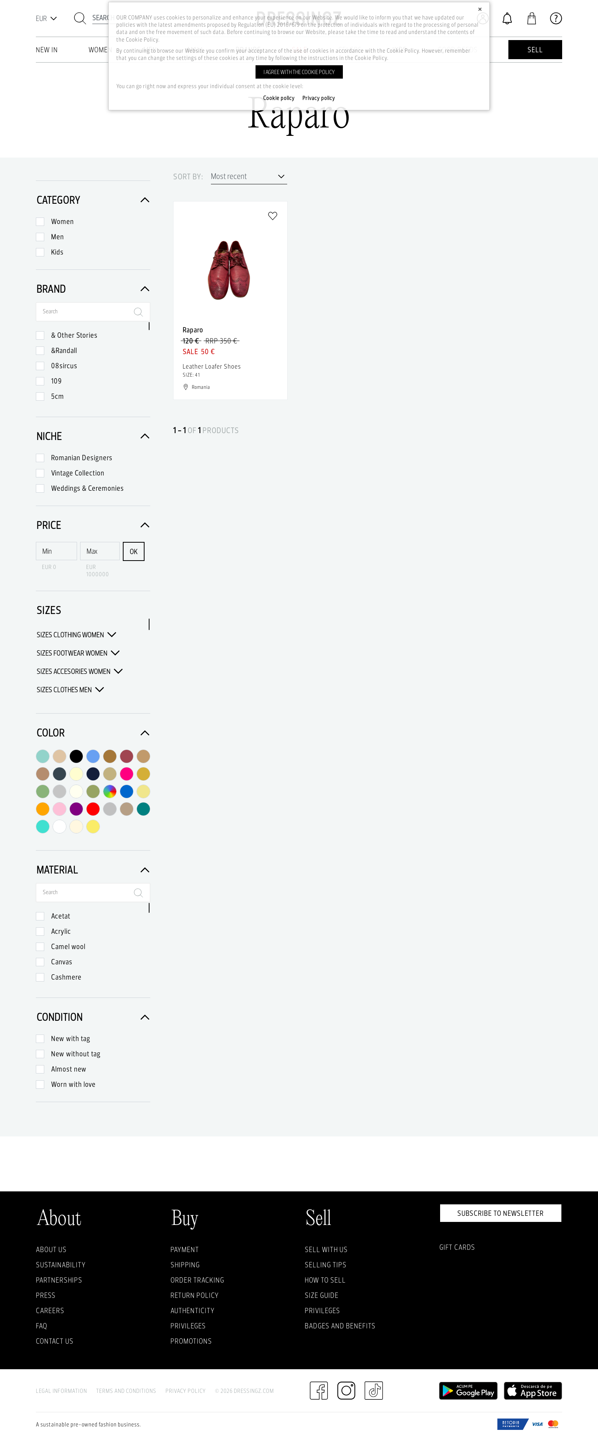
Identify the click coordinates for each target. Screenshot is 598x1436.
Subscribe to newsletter (500, 1213)
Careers (50, 1310)
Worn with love (73, 1084)
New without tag (76, 1053)
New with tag (70, 1038)
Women (62, 221)
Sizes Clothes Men (70, 689)
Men (57, 236)
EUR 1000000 (97, 570)
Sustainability (61, 1264)
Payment (184, 1249)
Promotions (191, 1341)
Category (93, 200)
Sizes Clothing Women (76, 634)
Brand (93, 289)
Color (93, 732)
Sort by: (188, 177)
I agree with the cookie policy (299, 72)
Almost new (69, 1068)
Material (93, 869)
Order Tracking (197, 1280)
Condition (93, 1017)
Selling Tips (326, 1264)
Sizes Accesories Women (80, 671)
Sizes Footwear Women (78, 653)
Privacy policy (318, 98)
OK (134, 551)
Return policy (194, 1295)
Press (46, 1295)
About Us (51, 1249)
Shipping (185, 1264)
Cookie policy (279, 98)
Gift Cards (457, 1247)
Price (93, 525)
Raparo (193, 329)
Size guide (322, 1295)
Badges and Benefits (340, 1325)
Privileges (188, 1325)
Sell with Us (326, 1249)
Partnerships (59, 1280)
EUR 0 (49, 567)
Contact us (55, 1341)
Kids (57, 251)
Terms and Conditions (126, 1390)
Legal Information (61, 1390)
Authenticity (192, 1310)
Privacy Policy (186, 1390)
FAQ (41, 1325)
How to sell (325, 1280)
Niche (93, 436)
